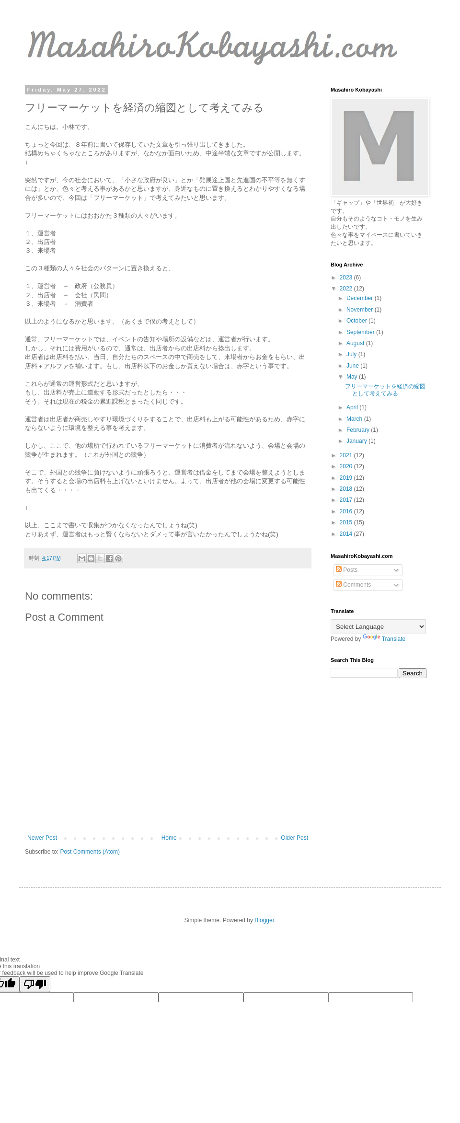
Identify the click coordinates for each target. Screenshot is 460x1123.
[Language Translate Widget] (378, 626)
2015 (347, 522)
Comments (353, 584)
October (357, 320)
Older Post (294, 837)
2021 (347, 455)
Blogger (264, 920)
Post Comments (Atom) (90, 851)
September (361, 332)
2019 (347, 478)
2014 (347, 534)
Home (169, 837)
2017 (347, 500)
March (355, 419)
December (360, 298)
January (357, 441)
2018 (347, 489)
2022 (347, 288)
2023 (347, 277)
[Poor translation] (35, 984)
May (352, 376)
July (352, 354)
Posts (346, 570)
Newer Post (42, 837)
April (352, 407)
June (353, 365)
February (358, 430)
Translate (384, 639)
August (356, 343)
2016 (347, 511)
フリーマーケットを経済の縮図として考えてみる (385, 389)
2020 (347, 466)
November (360, 309)
